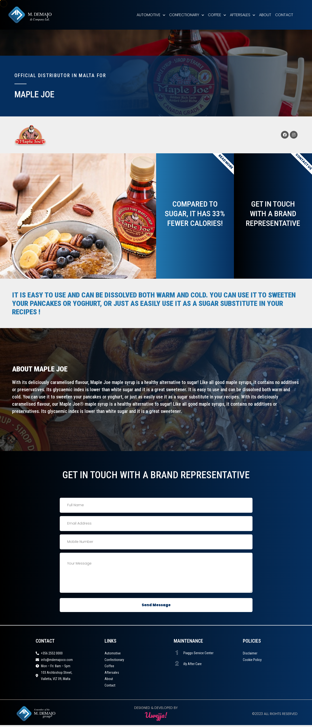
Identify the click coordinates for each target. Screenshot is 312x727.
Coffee (217, 15)
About (265, 15)
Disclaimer (250, 653)
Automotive (151, 15)
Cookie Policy (252, 660)
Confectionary (186, 15)
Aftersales (242, 15)
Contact (284, 15)
